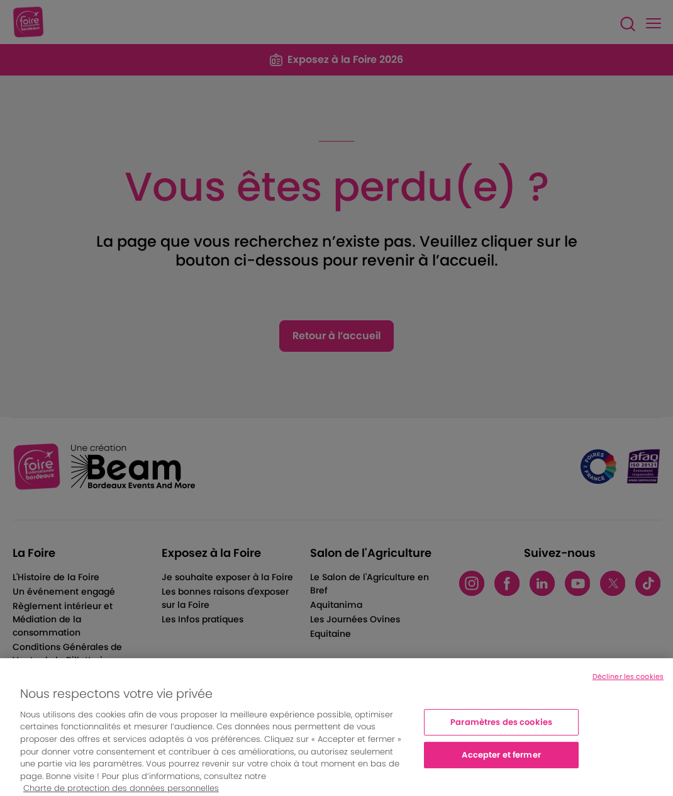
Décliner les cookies (628, 684)
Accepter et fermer (501, 762)
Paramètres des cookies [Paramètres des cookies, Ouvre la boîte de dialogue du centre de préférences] (501, 730)
